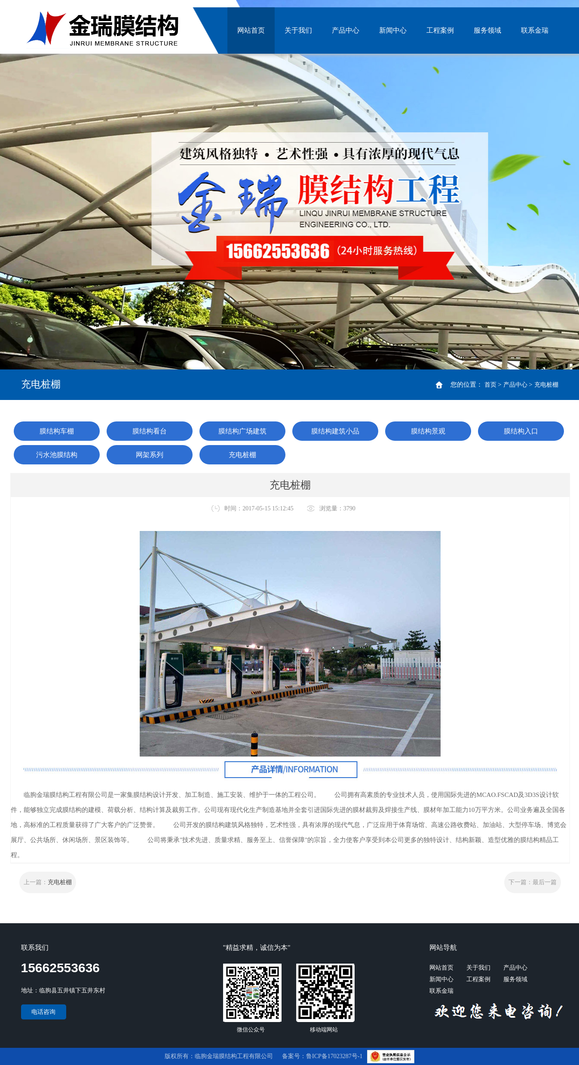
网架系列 (149, 454)
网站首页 (251, 30)
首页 (490, 384)
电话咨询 (43, 1012)
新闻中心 (393, 30)
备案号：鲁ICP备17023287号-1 (323, 1056)
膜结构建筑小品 (335, 431)
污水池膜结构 (56, 454)
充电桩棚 (546, 384)
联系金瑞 (534, 30)
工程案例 (440, 30)
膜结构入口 (521, 431)
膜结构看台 (149, 431)
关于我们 (298, 30)
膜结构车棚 (57, 431)
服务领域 (487, 30)
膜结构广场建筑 (242, 431)
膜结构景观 (428, 431)
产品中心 (345, 30)
